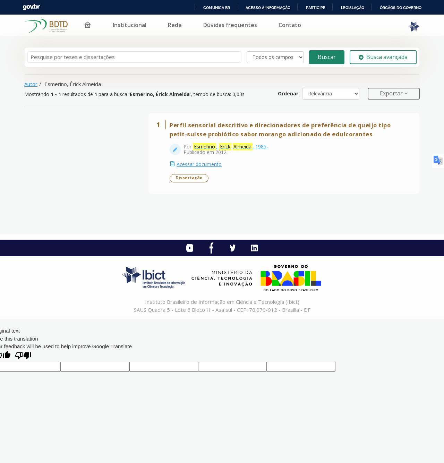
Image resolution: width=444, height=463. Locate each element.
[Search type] (275, 57)
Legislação (352, 8)
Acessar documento (200, 165)
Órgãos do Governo (400, 8)
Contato (290, 25)
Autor (30, 83)
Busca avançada (383, 57)
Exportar (392, 93)
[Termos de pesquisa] (134, 57)
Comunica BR (216, 8)
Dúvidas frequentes (230, 25)
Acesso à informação (268, 8)
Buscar (327, 57)
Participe (315, 8)
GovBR (31, 7)
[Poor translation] (23, 358)
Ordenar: (289, 93)
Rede (175, 25)
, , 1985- (231, 148)
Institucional (129, 25)
